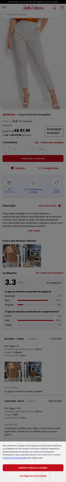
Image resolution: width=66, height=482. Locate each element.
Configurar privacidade (33, 475)
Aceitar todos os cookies (33, 467)
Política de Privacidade (14, 457)
